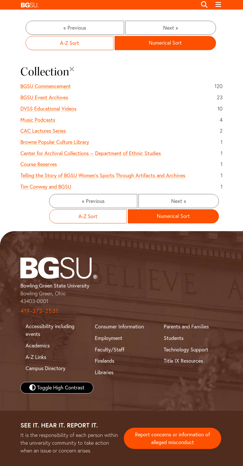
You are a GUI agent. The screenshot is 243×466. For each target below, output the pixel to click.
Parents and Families (186, 326)
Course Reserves (38, 164)
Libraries (104, 372)
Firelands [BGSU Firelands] (104, 360)
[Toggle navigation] (218, 4)
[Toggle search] (204, 4)
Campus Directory (45, 368)
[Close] (71, 69)
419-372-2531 (39, 310)
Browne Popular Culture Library (54, 142)
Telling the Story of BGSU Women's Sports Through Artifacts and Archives (102, 175)
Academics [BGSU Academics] (38, 345)
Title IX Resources (183, 360)
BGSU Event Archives (44, 97)
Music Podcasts (37, 120)
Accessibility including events (50, 330)
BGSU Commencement (45, 86)
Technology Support (186, 349)
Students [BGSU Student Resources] (174, 338)
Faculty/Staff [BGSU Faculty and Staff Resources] (109, 349)
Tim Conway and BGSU (45, 186)
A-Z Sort (69, 43)
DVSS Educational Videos (48, 108)
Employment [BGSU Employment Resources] (108, 338)
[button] (107, 4)
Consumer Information (119, 326)
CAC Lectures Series (43, 131)
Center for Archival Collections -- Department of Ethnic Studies (90, 153)
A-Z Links (36, 357)
